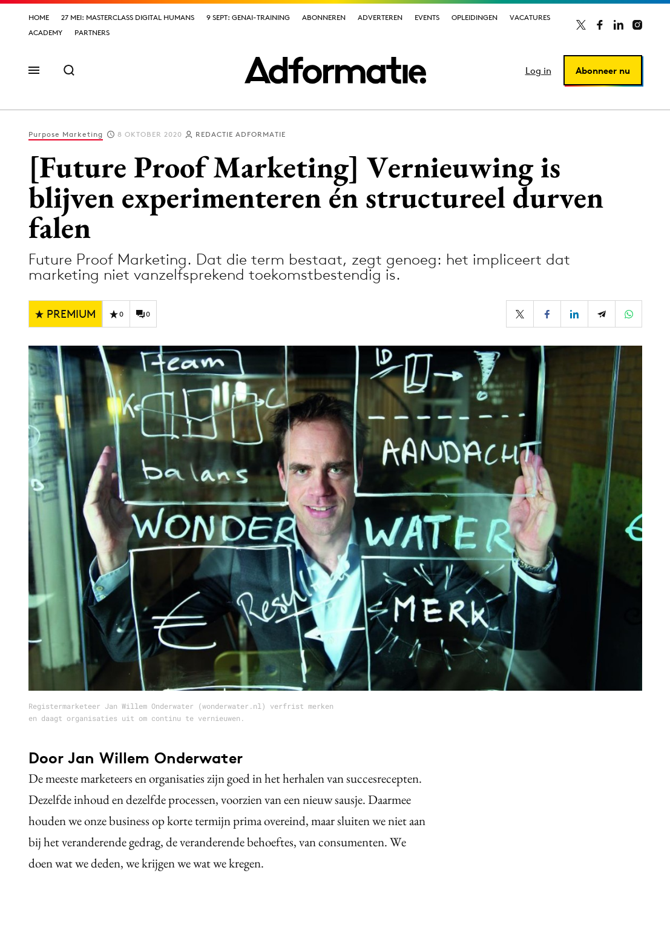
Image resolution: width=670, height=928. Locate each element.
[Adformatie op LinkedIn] (618, 25)
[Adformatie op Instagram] (637, 25)
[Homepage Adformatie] (335, 70)
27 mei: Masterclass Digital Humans (127, 17)
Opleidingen (475, 17)
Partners (92, 32)
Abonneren (324, 17)
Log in (538, 70)
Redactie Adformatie (240, 134)
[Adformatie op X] (581, 25)
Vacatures (530, 17)
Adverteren (380, 17)
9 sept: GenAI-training (248, 17)
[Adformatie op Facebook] (600, 25)
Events (427, 17)
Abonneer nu (603, 70)
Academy (45, 32)
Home (38, 17)
